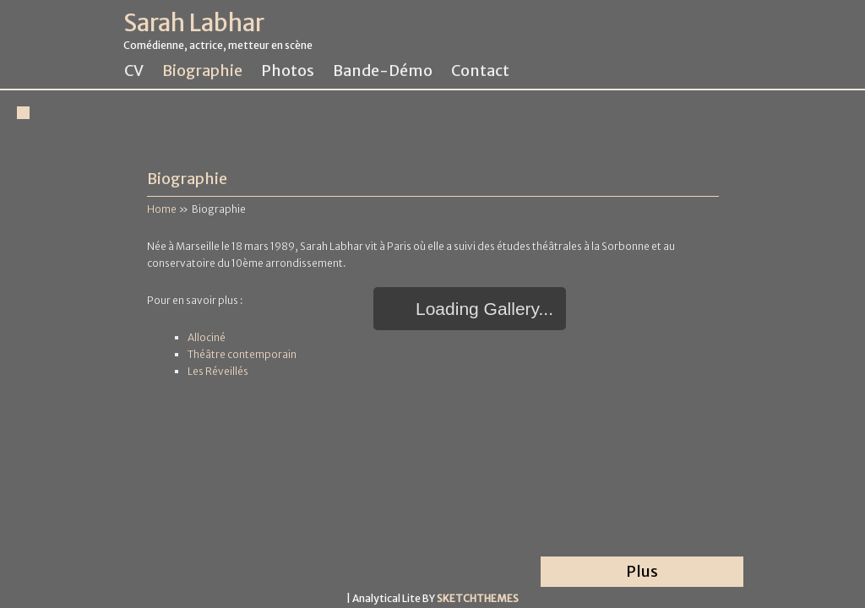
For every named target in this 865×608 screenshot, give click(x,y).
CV (134, 71)
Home (162, 209)
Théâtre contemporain (242, 354)
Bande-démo (382, 71)
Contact (480, 71)
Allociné (207, 337)
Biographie (202, 71)
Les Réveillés (218, 371)
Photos (287, 71)
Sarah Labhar (193, 23)
